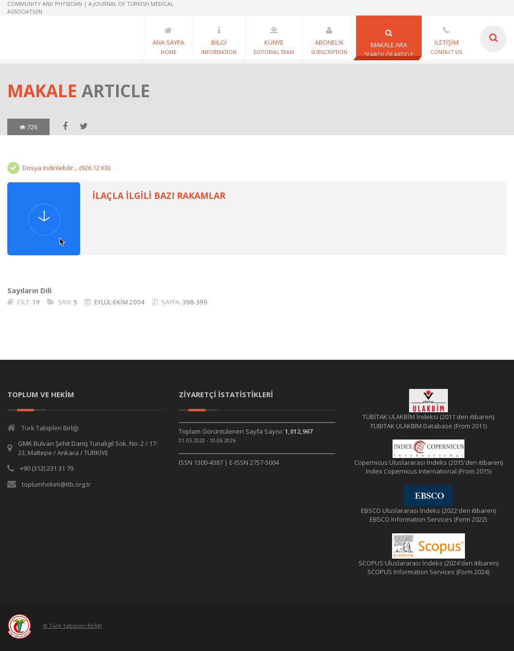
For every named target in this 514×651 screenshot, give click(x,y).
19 (36, 302)
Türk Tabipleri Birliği (50, 427)
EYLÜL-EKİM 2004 (119, 302)
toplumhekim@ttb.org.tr (56, 484)
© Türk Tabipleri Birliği (72, 625)
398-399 (194, 302)
